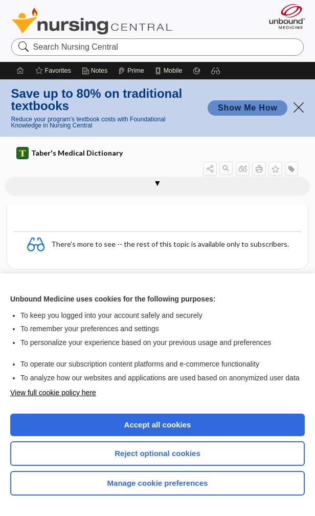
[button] (215, 70)
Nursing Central (91, 21)
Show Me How (247, 107)
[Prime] (131, 70)
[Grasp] (196, 70)
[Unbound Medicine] (283, 16)
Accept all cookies (157, 424)
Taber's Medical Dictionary (69, 153)
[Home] (20, 70)
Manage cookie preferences (157, 483)
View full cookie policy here (53, 393)
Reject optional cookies (157, 453)
